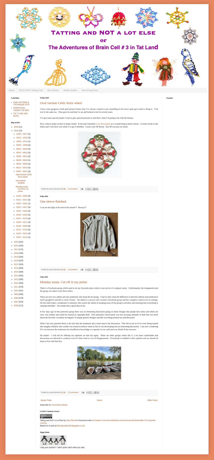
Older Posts (152, 400)
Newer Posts (46, 400)
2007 (16, 302)
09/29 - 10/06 (22, 145)
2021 (16, 249)
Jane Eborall (71, 420)
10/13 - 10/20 (22, 138)
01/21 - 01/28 (22, 230)
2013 (16, 279)
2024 (16, 131)
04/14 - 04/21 (22, 200)
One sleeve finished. (53, 201)
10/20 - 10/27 (22, 134)
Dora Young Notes (90, 90)
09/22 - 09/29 (22, 149)
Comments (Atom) (59, 405)
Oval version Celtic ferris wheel (61, 103)
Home (11, 90)
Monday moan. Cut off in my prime (63, 282)
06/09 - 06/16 (22, 160)
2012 (16, 283)
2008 (16, 298)
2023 (16, 242)
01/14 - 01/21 (22, 233)
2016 (16, 268)
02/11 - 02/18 (22, 218)
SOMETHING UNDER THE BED (21, 109)
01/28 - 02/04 (22, 226)
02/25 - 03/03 (22, 211)
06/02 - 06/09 (22, 164)
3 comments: (73, 189)
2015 (16, 272)
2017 (16, 264)
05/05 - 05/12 (22, 171)
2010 (16, 290)
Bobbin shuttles (70, 90)
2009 (16, 294)
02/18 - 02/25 (22, 215)
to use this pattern (103, 124)
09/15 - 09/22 (22, 153)
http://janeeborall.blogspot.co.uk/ (71, 426)
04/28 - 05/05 (22, 196)
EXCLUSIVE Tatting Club (31, 90)
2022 (16, 245)
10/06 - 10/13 (22, 141)
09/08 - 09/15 (22, 156)
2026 (16, 127)
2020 (16, 253)
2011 (16, 287)
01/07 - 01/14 (22, 237)
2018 (16, 260)
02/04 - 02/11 (22, 222)
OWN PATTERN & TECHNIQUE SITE (21, 103)
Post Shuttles (53, 90)
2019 (16, 257)
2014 (16, 275)
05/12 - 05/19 (22, 167)
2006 (16, 305)
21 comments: (73, 392)
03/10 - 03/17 (22, 207)
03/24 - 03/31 (22, 203)
